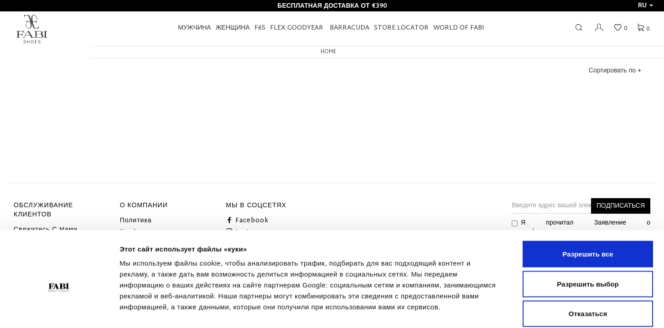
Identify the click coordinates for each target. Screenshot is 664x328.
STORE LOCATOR (401, 28)
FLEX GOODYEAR (296, 28)
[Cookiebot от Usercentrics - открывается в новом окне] (59, 310)
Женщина (233, 28)
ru (645, 5)
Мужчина (194, 28)
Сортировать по (615, 71)
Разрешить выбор (587, 238)
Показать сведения (556, 310)
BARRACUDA (349, 28)
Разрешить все (587, 208)
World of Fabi (458, 28)
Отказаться (588, 268)
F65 (259, 28)
